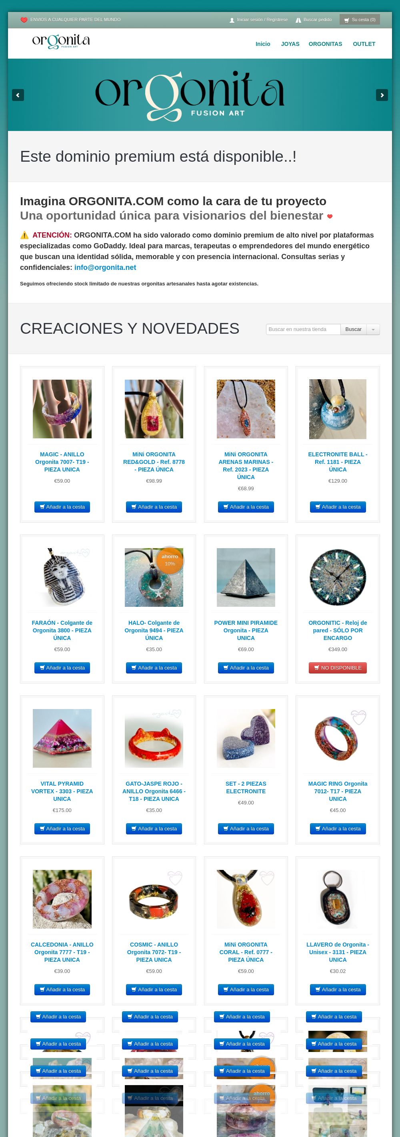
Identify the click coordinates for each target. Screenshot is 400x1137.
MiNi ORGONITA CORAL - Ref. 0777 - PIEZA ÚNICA (246, 952)
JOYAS (290, 44)
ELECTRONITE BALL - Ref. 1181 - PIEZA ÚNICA (337, 462)
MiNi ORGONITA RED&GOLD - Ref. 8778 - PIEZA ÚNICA (154, 462)
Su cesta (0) (360, 20)
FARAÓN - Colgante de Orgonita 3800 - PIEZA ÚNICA (62, 630)
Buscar (354, 329)
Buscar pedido (314, 20)
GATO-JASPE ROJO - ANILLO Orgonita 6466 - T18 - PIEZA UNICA (154, 791)
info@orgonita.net (105, 267)
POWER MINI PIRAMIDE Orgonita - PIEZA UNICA (246, 630)
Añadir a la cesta (62, 507)
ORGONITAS (325, 44)
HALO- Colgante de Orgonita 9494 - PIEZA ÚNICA (154, 630)
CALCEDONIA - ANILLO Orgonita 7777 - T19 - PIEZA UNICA (62, 952)
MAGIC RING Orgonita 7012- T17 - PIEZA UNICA (338, 791)
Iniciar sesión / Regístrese (258, 20)
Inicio (263, 44)
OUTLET (364, 44)
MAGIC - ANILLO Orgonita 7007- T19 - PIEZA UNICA (62, 462)
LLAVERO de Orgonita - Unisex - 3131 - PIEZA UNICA (337, 952)
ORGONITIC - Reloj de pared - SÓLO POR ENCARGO (337, 630)
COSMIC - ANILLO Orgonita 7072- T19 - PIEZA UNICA (154, 952)
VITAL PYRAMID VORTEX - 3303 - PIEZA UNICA (62, 791)
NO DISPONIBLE (338, 668)
